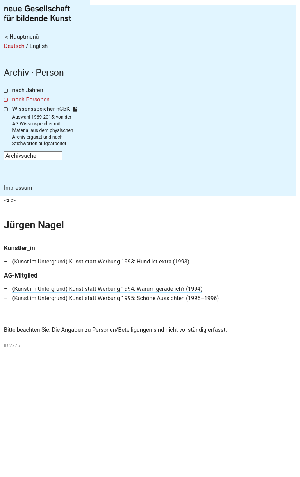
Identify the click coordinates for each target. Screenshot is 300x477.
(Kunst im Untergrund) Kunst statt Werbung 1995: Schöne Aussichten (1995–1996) (115, 298)
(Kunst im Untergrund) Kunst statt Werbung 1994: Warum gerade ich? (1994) (107, 289)
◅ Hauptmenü (21, 37)
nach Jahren (27, 90)
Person (50, 73)
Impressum (18, 188)
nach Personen (31, 99)
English (39, 46)
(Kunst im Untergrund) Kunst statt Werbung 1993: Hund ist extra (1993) (100, 261)
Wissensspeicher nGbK (44, 109)
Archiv (16, 73)
